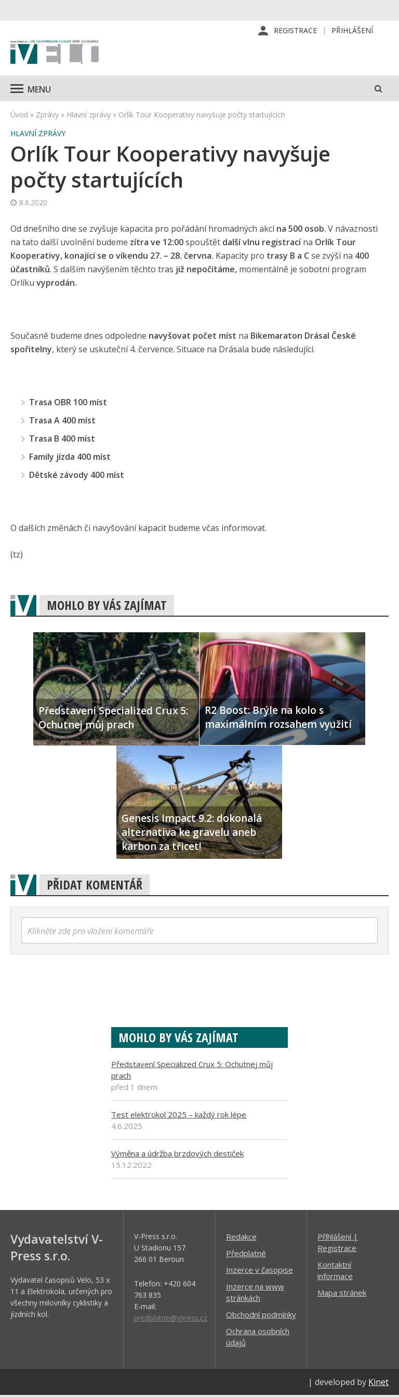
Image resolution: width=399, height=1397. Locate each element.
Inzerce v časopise (259, 1271)
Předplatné (246, 1254)
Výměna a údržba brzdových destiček (177, 1155)
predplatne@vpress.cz (170, 1319)
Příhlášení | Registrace (337, 1244)
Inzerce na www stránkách (255, 1294)
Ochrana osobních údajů (257, 1338)
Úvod (19, 116)
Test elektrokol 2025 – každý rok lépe (178, 1116)
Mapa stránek (341, 1294)
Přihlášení (352, 31)
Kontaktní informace (335, 1272)
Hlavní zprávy (88, 116)
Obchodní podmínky (261, 1316)
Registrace (295, 31)
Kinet (378, 1383)
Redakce (241, 1238)
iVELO (54, 55)
